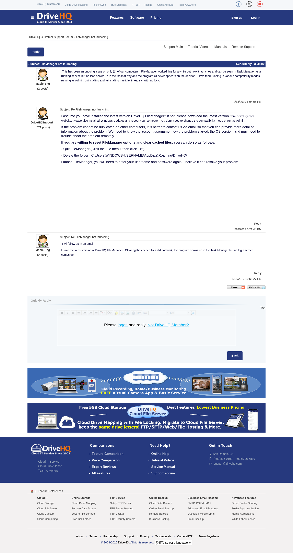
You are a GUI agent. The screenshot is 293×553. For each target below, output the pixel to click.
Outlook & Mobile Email (201, 513)
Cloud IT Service (48, 461)
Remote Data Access (83, 508)
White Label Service (243, 519)
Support (129, 536)
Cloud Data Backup (160, 503)
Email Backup (196, 519)
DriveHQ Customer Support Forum (51, 37)
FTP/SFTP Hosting (142, 4)
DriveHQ (123, 542)
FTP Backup (117, 513)
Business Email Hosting (203, 497)
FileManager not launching (91, 37)
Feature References (50, 491)
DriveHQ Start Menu (48, 4)
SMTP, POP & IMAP (199, 503)
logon (123, 325)
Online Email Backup (161, 508)
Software (137, 17)
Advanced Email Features (203, 508)
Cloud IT (42, 497)
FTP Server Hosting (121, 508)
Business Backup (159, 519)
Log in (255, 17)
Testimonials (163, 536)
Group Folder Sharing (244, 503)
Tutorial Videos (198, 47)
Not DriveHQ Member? (168, 325)
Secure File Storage (83, 513)
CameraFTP (185, 536)
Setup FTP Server (120, 503)
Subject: (34, 64)
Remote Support (243, 47)
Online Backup (158, 497)
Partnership (110, 536)
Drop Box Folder (81, 519)
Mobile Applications (243, 513)
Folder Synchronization (245, 508)
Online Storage (80, 497)
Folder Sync (99, 4)
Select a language (173, 543)
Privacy (144, 536)
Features (117, 17)
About (80, 536)
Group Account (165, 4)
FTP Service (117, 497)
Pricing (155, 17)
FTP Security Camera (123, 519)
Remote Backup (158, 513)
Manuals (220, 47)
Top (263, 308)
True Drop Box (119, 4)
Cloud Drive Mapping (76, 4)
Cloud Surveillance (50, 466)
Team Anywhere (187, 4)
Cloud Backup (45, 513)
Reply (36, 51)
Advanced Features (244, 497)
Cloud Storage (45, 503)
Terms (93, 536)
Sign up (237, 17)
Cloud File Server (47, 508)
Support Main (173, 47)
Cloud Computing (47, 519)
